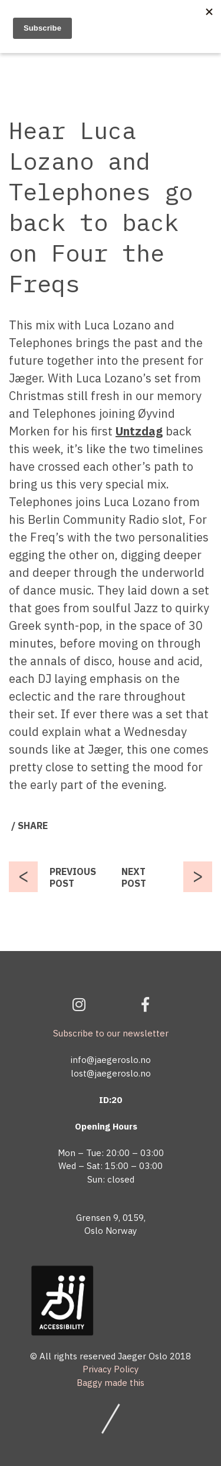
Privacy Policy (110, 1369)
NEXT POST (133, 877)
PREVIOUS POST (73, 877)
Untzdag (139, 431)
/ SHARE (29, 825)
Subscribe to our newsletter (111, 1033)
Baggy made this (110, 1382)
